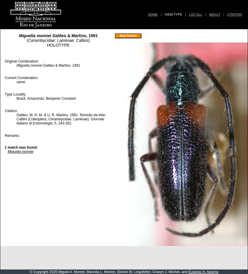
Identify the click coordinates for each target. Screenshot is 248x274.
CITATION (234, 14)
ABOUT (214, 14)
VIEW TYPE (173, 14)
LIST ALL (195, 14)
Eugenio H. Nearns (203, 272)
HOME (153, 14)
